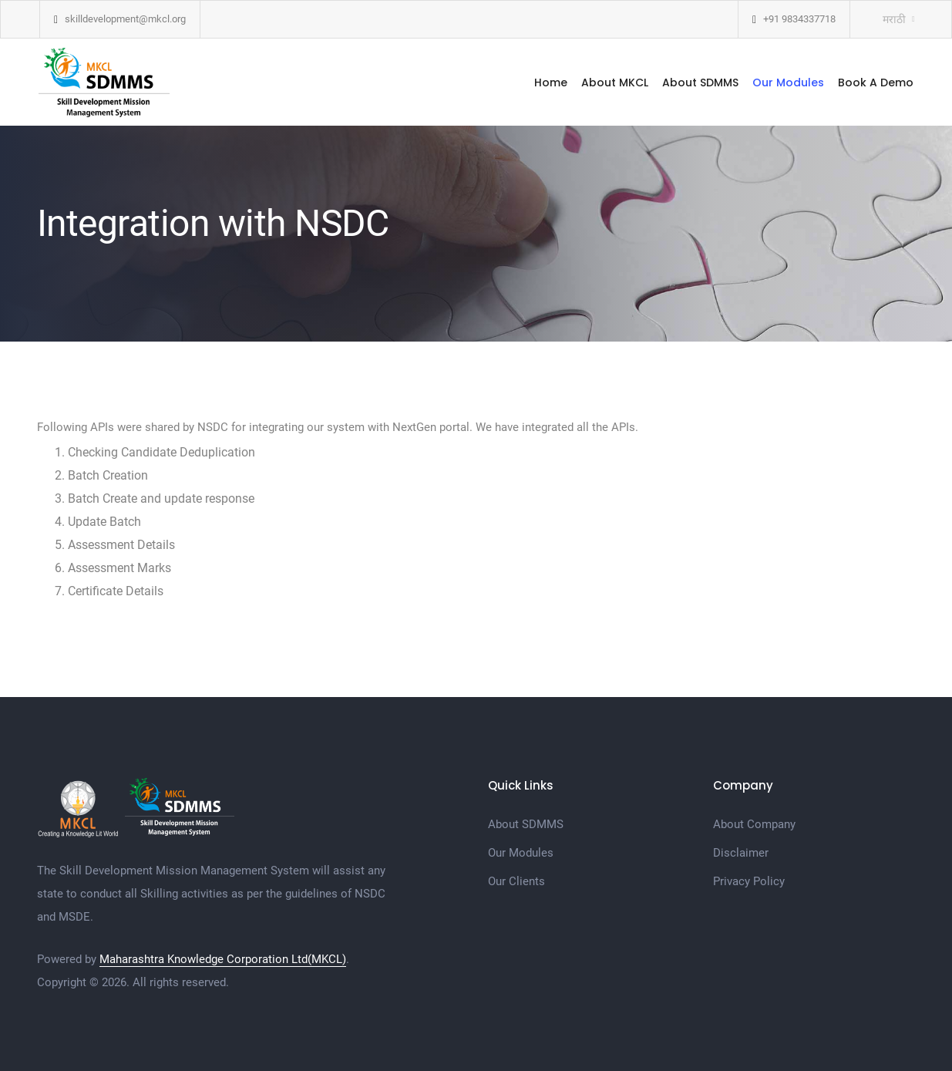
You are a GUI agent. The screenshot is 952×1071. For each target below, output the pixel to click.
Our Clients (516, 881)
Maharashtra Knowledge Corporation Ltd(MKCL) (222, 959)
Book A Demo (875, 82)
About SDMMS (700, 82)
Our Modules (788, 82)
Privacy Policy (749, 881)
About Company (754, 824)
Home (550, 82)
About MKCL (614, 82)
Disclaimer (741, 853)
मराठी (894, 19)
